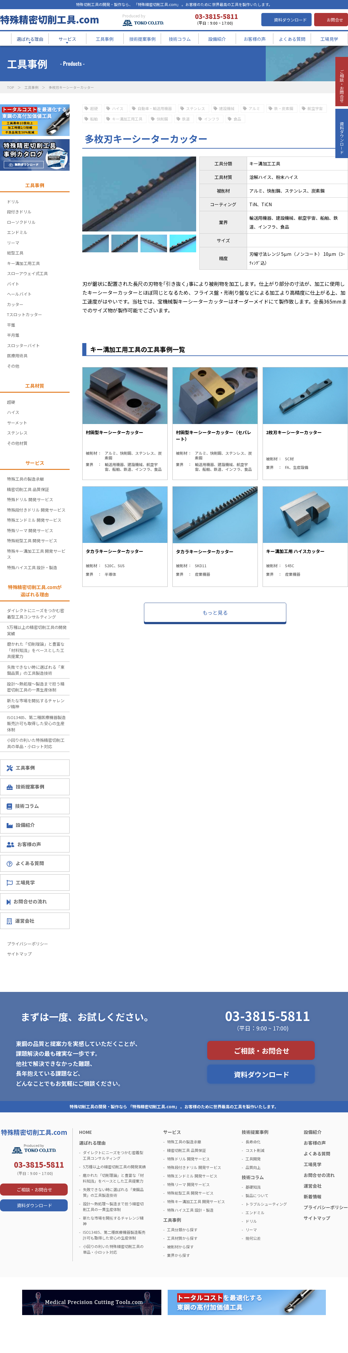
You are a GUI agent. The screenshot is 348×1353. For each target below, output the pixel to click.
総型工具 (15, 253)
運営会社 (20, 920)
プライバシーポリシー (27, 944)
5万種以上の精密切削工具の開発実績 (37, 630)
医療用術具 (17, 356)
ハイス (117, 108)
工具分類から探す (182, 1229)
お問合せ (335, 20)
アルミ (254, 108)
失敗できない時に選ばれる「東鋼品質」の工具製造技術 (36, 670)
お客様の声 (24, 844)
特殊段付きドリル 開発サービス (36, 510)
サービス (172, 1132)
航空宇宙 (315, 108)
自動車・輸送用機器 (155, 108)
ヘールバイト (19, 294)
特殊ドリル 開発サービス (30, 499)
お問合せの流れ (27, 901)
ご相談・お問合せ (261, 1050)
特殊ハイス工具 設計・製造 (32, 567)
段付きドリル (19, 212)
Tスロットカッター (24, 314)
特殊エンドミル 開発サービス (34, 520)
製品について (256, 1195)
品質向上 (253, 1167)
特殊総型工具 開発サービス (32, 541)
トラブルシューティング (266, 1204)
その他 (13, 366)
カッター (15, 304)
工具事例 (31, 87)
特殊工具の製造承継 (25, 479)
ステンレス (195, 108)
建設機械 (226, 108)
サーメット (17, 423)
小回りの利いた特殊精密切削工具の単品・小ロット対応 (36, 743)
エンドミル (17, 232)
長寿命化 (253, 1141)
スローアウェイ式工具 (27, 273)
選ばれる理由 (92, 1143)
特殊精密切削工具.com (49, 19)
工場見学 (21, 882)
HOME (85, 1132)
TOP (10, 87)
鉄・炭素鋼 (283, 108)
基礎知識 (253, 1187)
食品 (237, 118)
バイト (13, 284)
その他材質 (17, 443)
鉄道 (186, 118)
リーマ (13, 243)
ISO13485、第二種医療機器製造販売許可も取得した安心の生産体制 (36, 723)
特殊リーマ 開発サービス (30, 530)
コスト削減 (254, 1150)
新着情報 (312, 1196)
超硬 (94, 108)
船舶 (94, 118)
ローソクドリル (21, 222)
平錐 (11, 325)
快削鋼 (162, 118)
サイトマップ (19, 954)
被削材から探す (180, 1246)
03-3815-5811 (267, 1015)
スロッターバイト (23, 345)
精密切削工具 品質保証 (28, 489)
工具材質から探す (182, 1238)
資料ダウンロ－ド (341, 160)
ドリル (13, 202)
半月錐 (13, 335)
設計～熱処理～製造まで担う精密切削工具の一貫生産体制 (36, 687)
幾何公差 (253, 1238)
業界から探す (178, 1255)
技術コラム (23, 806)
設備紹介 (21, 824)
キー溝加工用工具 (127, 118)
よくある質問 (25, 863)
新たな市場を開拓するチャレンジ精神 (36, 704)
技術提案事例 (25, 786)
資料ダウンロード (290, 20)
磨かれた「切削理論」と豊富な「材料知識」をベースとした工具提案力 (36, 650)
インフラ (211, 118)
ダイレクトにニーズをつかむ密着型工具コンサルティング (35, 613)
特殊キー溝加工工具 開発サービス (36, 554)
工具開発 (253, 1158)
